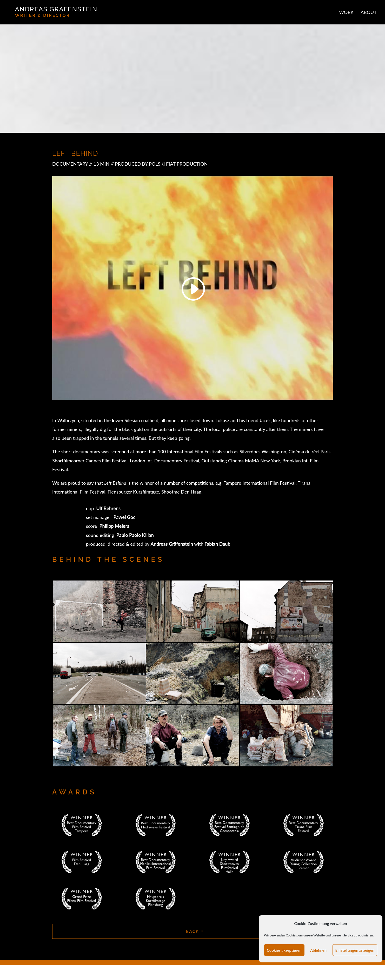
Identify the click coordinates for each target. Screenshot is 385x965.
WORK (346, 12)
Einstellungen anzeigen (355, 950)
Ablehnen (318, 950)
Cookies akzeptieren (284, 950)
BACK (192, 931)
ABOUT (369, 12)
